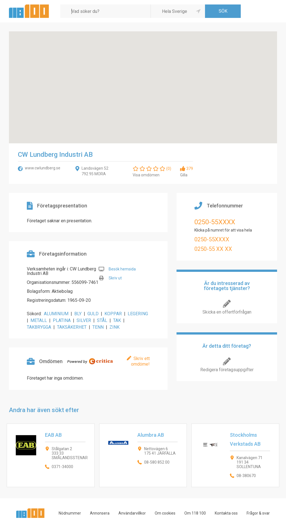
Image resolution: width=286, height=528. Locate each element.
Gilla (183, 175)
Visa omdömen (146, 175)
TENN (98, 327)
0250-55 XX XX (213, 249)
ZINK (114, 327)
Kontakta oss (226, 513)
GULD (93, 313)
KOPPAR (113, 313)
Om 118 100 (195, 513)
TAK (117, 320)
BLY (78, 313)
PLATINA (62, 320)
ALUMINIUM (56, 313)
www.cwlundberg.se (42, 168)
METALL (38, 320)
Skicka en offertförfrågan (226, 312)
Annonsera (99, 513)
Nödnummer (70, 513)
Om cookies (165, 513)
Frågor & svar (258, 513)
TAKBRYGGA (39, 327)
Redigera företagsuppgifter (227, 369)
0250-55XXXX (214, 222)
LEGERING (138, 313)
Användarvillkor (132, 513)
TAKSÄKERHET (72, 327)
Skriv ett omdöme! (140, 361)
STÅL (102, 320)
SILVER (84, 320)
